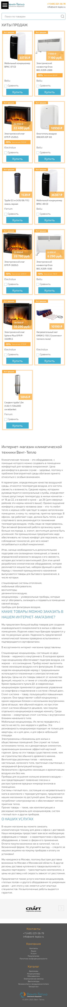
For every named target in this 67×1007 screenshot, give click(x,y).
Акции (33, 951)
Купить (17, 92)
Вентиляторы (33, 981)
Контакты (33, 948)
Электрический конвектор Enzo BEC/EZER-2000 (44, 66)
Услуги (33, 953)
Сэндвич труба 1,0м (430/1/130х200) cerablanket (14, 406)
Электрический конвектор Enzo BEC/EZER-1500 (44, 265)
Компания (33, 943)
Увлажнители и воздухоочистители (33, 984)
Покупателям (33, 956)
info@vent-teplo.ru (56, 7)
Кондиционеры (33, 973)
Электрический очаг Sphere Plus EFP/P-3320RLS (14, 335)
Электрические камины (33, 979)
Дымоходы (33, 971)
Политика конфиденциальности (33, 958)
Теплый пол (33, 986)
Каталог (33, 966)
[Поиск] (62, 16)
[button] (61, 908)
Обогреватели (33, 976)
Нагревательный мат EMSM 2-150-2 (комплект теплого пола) (49, 335)
